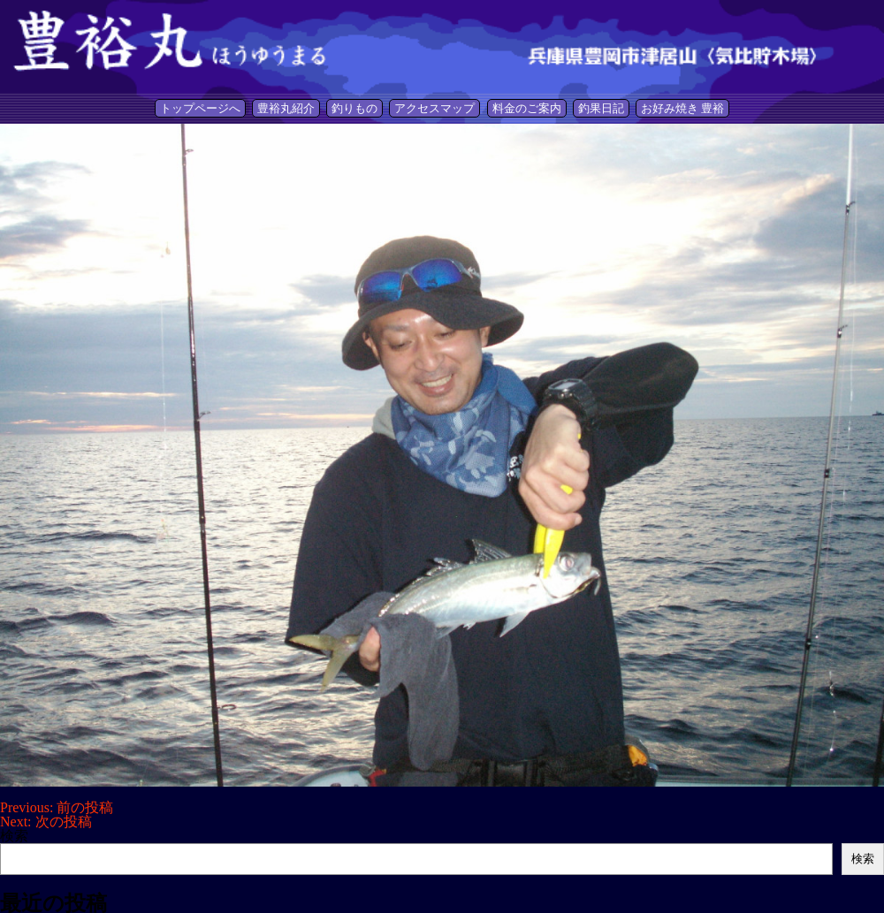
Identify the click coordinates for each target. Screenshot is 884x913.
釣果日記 (601, 108)
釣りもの (354, 108)
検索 (14, 835)
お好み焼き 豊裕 (682, 108)
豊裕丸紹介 (286, 108)
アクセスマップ (434, 108)
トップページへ (200, 108)
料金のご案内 (526, 108)
